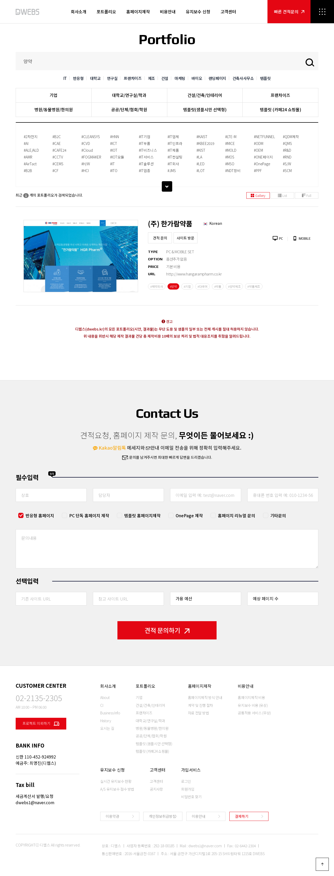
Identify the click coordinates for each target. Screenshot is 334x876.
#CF (55, 170)
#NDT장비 (233, 170)
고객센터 (228, 11)
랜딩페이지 (217, 78)
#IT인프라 (175, 143)
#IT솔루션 (146, 163)
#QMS (287, 143)
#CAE (56, 143)
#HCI (85, 170)
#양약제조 (234, 286)
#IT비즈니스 (148, 150)
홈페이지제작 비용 (251, 697)
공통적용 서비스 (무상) (254, 712)
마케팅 (180, 78)
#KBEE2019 (205, 143)
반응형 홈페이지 (40, 515)
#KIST (200, 150)
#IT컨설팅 (175, 157)
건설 (164, 78)
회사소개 (78, 11)
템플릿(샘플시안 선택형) (204, 109)
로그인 (186, 781)
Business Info (110, 712)
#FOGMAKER (91, 157)
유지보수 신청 (198, 11)
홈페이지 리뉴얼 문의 (236, 515)
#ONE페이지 (263, 157)
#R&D (287, 150)
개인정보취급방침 (162, 816)
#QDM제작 (291, 136)
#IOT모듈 (117, 157)
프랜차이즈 (132, 78)
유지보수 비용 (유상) (252, 705)
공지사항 (156, 789)
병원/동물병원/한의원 (53, 109)
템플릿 (265, 78)
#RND (287, 157)
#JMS (172, 170)
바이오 (197, 78)
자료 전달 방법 (198, 712)
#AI (26, 143)
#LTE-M (230, 136)
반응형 (78, 78)
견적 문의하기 (167, 630)
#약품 (217, 286)
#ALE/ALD (31, 150)
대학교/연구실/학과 (129, 95)
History (105, 720)
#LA (199, 157)
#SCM (287, 170)
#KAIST (201, 136)
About (104, 697)
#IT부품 (144, 143)
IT (65, 78)
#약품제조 (253, 286)
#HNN (114, 136)
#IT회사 (173, 163)
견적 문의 (160, 237)
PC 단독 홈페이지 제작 (89, 515)
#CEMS (57, 163)
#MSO (229, 163)
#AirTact (30, 163)
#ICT (113, 143)
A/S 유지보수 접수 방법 (117, 789)
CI (101, 705)
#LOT (200, 170)
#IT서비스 (146, 157)
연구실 (112, 78)
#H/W (85, 163)
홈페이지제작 (138, 11)
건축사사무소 (243, 78)
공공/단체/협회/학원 (129, 109)
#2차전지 (31, 136)
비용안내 (168, 11)
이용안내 (198, 816)
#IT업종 (144, 170)
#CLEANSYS (90, 136)
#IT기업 (144, 136)
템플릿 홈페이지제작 (142, 515)
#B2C (56, 136)
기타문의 (278, 515)
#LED (200, 163)
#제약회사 (156, 286)
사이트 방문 (185, 237)
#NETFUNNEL (264, 136)
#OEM (258, 150)
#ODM (258, 143)
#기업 (187, 286)
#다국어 (202, 286)
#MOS (229, 157)
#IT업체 (173, 136)
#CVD (85, 143)
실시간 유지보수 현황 (115, 781)
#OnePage (262, 163)
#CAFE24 (59, 150)
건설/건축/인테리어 (205, 95)
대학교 (95, 78)
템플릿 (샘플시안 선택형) (154, 743)
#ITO (113, 170)
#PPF (258, 170)
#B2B (28, 170)
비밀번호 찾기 (191, 796)
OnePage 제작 (189, 515)
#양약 (173, 286)
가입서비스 (191, 770)
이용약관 (112, 816)
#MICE (230, 143)
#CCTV (57, 157)
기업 (53, 95)
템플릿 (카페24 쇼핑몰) (280, 109)
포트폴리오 (106, 11)
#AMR (28, 157)
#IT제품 (173, 150)
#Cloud (87, 150)
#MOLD (230, 150)
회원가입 (187, 789)
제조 (151, 78)
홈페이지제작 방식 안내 (205, 697)
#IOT (113, 150)
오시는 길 (107, 728)
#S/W (287, 163)
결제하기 (241, 816)
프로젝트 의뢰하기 (40, 724)
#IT (112, 163)
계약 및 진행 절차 (200, 705)
